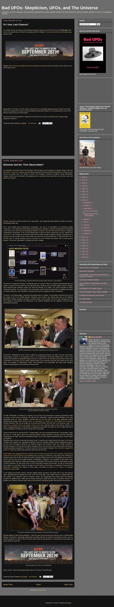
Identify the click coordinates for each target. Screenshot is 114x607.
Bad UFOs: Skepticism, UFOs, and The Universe (50, 7)
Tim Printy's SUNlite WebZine (89, 280)
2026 (84, 177)
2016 (84, 240)
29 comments (33, 576)
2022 (84, 188)
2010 (84, 257)
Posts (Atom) (42, 590)
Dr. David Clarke (85, 299)
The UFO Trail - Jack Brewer (89, 268)
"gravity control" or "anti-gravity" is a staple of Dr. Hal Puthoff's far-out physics (47, 421)
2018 (84, 200)
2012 (84, 251)
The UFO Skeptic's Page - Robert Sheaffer (93, 292)
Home (38, 584)
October (86, 205)
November (87, 202)
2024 (84, 183)
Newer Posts (8, 584)
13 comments (32, 123)
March (86, 228)
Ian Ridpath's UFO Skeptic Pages (90, 288)
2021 (84, 191)
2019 (84, 197)
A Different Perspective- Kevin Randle (92, 295)
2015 (84, 243)
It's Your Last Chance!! (15, 24)
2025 (84, 180)
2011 (84, 254)
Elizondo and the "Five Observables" (23, 164)
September (87, 208)
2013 (84, 248)
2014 (84, 246)
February (87, 230)
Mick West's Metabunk (87, 271)
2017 (84, 237)
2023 (84, 186)
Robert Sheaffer (96, 337)
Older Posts (68, 584)
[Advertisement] (38, 141)
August (86, 219)
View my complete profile (88, 381)
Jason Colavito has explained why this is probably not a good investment (30, 66)
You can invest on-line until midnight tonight (58, 32)
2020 (84, 194)
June (85, 225)
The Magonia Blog (86, 302)
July (85, 222)
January (86, 233)
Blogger (69, 603)
